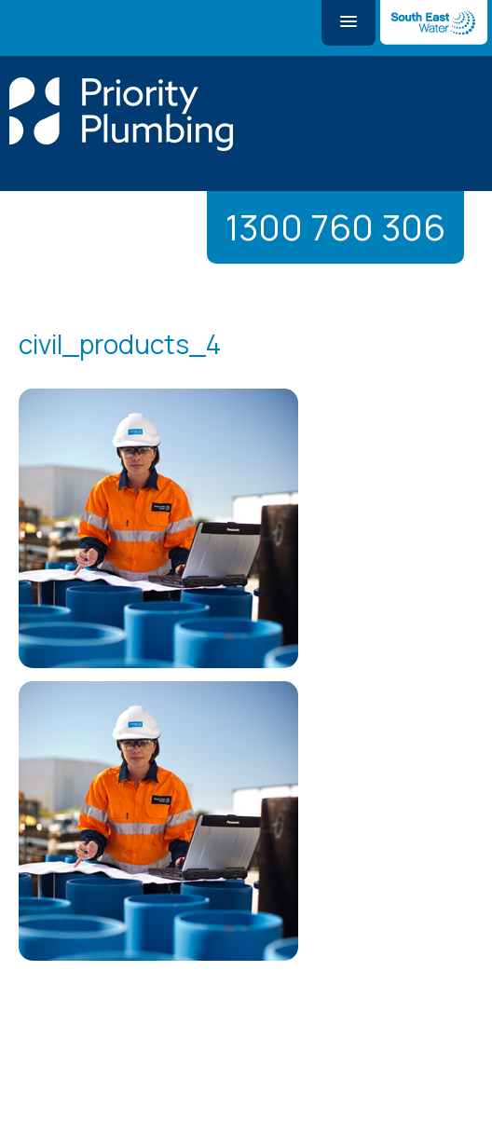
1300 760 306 (335, 227)
